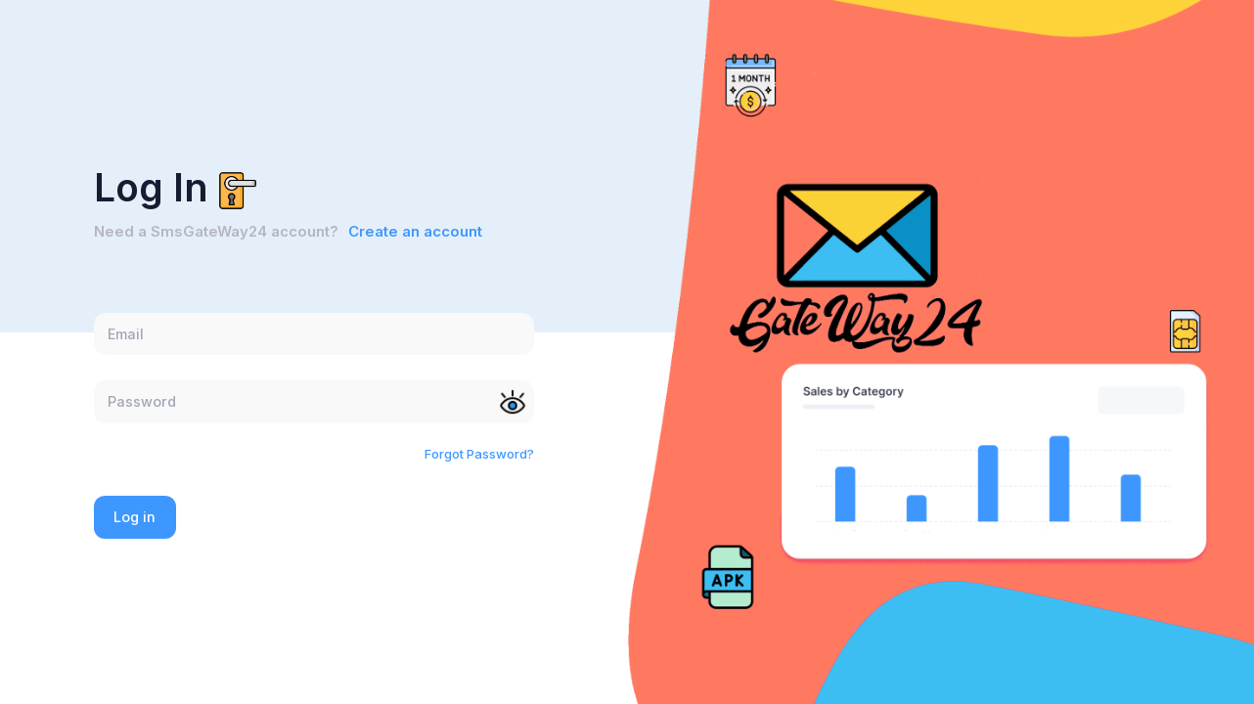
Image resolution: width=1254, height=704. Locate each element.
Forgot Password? (479, 454)
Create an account (415, 232)
